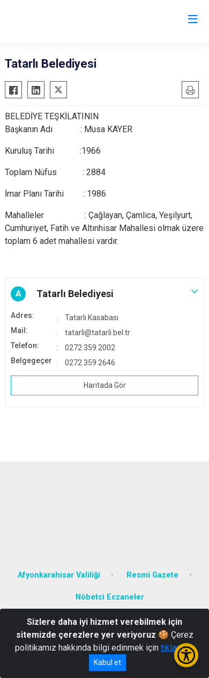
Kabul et (107, 662)
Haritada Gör (105, 385)
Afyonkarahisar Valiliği (59, 575)
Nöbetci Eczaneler (110, 597)
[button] (104, 293)
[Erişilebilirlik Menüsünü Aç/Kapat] (186, 655)
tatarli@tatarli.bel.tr (97, 332)
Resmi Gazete (152, 575)
